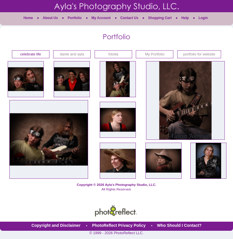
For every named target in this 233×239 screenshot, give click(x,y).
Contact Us (129, 18)
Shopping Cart (160, 18)
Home (28, 18)
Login (203, 18)
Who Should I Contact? (179, 225)
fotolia (113, 54)
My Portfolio (154, 54)
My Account (101, 18)
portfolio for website (199, 54)
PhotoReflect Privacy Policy (119, 225)
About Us (50, 18)
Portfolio (75, 18)
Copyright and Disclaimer (57, 225)
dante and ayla (72, 54)
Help (185, 18)
